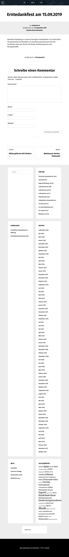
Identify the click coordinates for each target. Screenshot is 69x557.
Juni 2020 (41, 359)
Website (11, 123)
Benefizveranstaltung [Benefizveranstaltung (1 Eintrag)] (43, 469)
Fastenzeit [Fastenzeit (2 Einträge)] (42, 477)
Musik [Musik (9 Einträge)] (42, 508)
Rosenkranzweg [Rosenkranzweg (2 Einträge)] (44, 514)
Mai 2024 (41, 233)
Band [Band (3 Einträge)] (56, 467)
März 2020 (42, 370)
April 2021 (42, 332)
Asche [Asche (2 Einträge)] (51, 466)
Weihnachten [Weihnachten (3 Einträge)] (44, 519)
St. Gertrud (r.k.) (43, 203)
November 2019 (43, 383)
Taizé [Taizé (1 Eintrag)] (50, 516)
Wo (24, 2)
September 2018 (44, 428)
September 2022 (44, 285)
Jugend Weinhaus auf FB (46, 183)
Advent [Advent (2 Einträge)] (41, 466)
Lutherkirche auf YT (45, 193)
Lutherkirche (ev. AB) (45, 186)
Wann (33, 2)
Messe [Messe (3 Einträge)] (48, 506)
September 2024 (44, 230)
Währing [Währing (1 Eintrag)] (51, 519)
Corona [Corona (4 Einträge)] (42, 474)
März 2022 (42, 298)
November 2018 (43, 421)
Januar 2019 (42, 414)
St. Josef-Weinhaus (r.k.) (46, 207)
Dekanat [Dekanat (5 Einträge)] (49, 474)
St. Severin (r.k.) (43, 210)
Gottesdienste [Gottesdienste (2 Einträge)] (43, 487)
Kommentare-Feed (16, 475)
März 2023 (42, 264)
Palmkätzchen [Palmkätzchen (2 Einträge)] (47, 511)
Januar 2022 (42, 305)
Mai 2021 (41, 329)
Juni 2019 (41, 397)
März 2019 (42, 407)
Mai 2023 (41, 257)
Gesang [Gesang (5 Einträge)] (46, 482)
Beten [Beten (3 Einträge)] (50, 469)
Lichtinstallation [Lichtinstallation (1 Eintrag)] (42, 505)
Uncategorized (39, 57)
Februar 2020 (43, 373)
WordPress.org (15, 478)
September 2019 (44, 390)
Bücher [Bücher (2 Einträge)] (47, 472)
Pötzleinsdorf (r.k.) (44, 197)
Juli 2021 (41, 322)
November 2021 (43, 312)
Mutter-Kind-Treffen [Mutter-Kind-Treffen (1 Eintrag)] (50, 508)
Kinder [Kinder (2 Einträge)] (54, 493)
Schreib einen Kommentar (34, 30)
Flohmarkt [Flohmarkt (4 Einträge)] (47, 479)
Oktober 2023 (43, 250)
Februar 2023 (43, 267)
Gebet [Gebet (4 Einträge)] (55, 479)
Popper (47, 548)
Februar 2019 (43, 411)
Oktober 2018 (43, 424)
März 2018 (42, 441)
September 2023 (44, 254)
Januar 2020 (42, 377)
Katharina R (36, 25)
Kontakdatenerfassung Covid (19, 236)
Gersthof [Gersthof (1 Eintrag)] (40, 482)
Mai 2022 (41, 291)
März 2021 (42, 336)
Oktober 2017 (43, 452)
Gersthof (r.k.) (43, 180)
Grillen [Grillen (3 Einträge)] (50, 487)
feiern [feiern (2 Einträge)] (47, 477)
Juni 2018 (41, 431)
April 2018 (42, 438)
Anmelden (14, 468)
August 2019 (42, 394)
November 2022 (43, 278)
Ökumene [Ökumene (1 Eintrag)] (55, 519)
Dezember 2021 (43, 308)
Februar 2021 (42, 339)
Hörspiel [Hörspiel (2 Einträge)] (50, 490)
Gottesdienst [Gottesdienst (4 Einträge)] (44, 485)
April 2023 (42, 261)
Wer (41, 2)
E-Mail (11, 115)
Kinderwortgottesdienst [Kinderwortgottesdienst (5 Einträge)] (50, 500)
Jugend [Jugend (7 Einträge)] (42, 492)
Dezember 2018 (43, 417)
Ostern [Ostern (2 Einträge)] (41, 511)
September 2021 (43, 319)
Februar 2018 (43, 445)
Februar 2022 (43, 302)
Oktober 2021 (43, 315)
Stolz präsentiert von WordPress (29, 548)
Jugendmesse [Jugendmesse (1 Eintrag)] (49, 492)
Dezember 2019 (43, 380)
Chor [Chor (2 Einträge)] (51, 472)
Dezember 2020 (43, 346)
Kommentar (13, 84)
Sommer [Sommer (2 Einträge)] (45, 516)
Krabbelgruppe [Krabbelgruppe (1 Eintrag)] (42, 503)
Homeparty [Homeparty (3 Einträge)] (43, 490)
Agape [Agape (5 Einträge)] (46, 466)
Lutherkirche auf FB (45, 190)
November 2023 (43, 247)
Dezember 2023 (43, 244)
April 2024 (42, 237)
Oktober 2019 (43, 387)
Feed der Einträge (16, 471)
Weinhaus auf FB (44, 214)
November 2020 (43, 349)
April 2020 (42, 366)
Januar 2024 (42, 240)
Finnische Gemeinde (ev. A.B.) (48, 176)
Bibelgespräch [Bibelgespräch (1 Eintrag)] (42, 472)
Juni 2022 (41, 288)
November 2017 (43, 448)
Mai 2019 (41, 400)
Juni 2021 (41, 325)
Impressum (28, 529)
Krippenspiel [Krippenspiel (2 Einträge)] (49, 503)
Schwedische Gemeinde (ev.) (47, 200)
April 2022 (42, 295)
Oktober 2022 (43, 281)
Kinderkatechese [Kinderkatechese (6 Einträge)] (47, 495)
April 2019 (42, 404)
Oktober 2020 (43, 353)
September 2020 (44, 356)
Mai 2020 (41, 363)
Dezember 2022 (43, 274)
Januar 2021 (42, 342)
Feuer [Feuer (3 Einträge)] (41, 480)
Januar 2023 (42, 271)
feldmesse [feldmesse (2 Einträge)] (52, 477)
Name (10, 107)
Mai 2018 (41, 435)
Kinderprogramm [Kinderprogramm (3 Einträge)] (45, 498)
